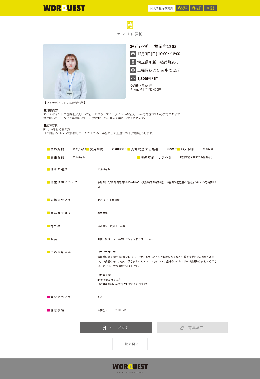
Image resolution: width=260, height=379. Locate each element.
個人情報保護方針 (160, 8)
